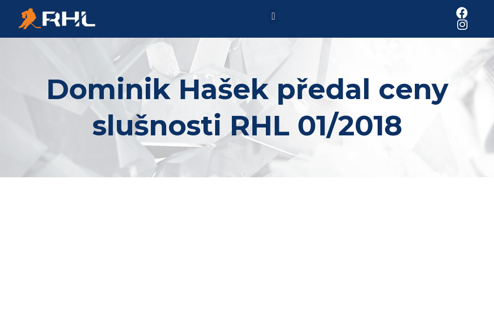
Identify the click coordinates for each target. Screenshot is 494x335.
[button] (273, 16)
